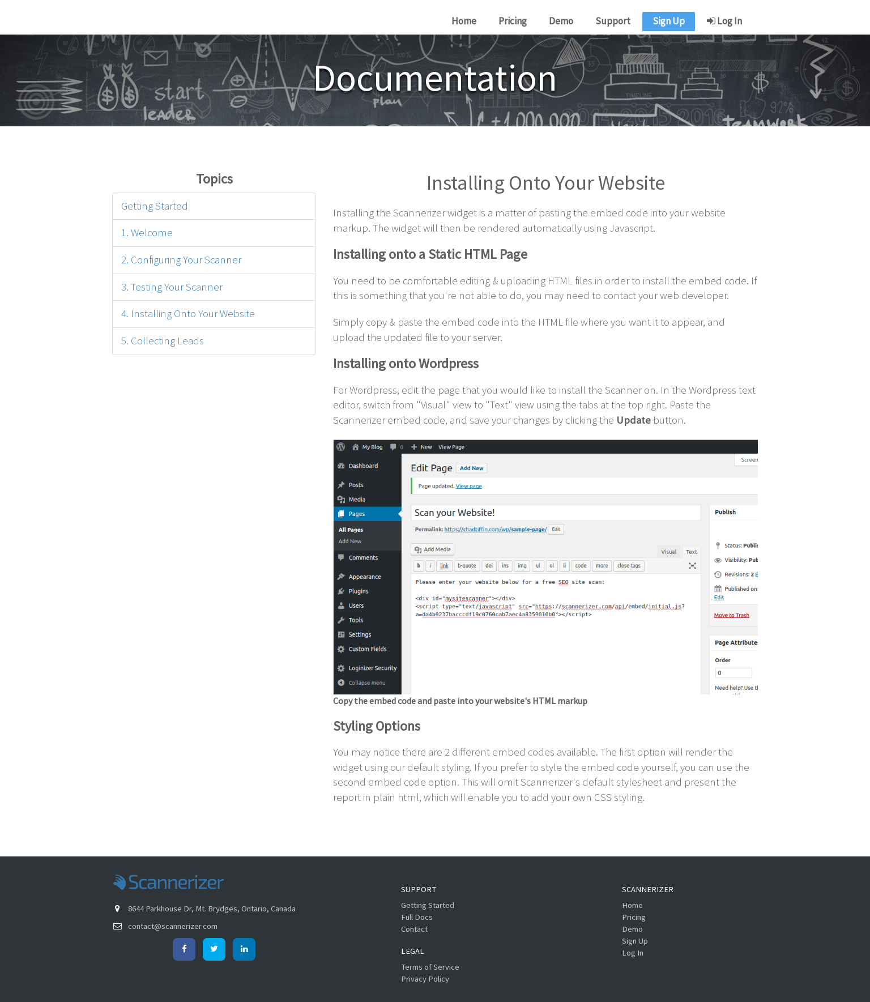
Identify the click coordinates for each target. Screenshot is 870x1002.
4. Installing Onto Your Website (188, 313)
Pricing (512, 21)
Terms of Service (430, 967)
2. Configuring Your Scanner (181, 259)
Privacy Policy (425, 979)
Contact (414, 929)
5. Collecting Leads (162, 340)
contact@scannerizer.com (173, 926)
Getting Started (154, 205)
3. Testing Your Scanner (172, 286)
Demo (561, 21)
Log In (724, 21)
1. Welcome (147, 232)
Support (612, 21)
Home (463, 21)
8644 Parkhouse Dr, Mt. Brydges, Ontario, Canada (212, 908)
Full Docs (417, 917)
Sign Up (668, 21)
